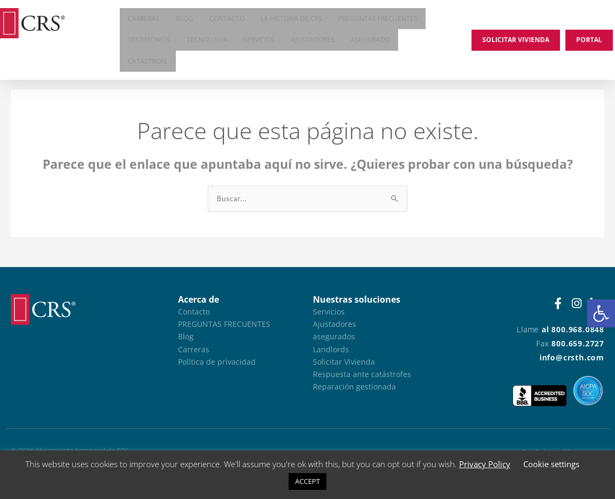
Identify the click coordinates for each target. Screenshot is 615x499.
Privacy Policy (484, 464)
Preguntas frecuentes (378, 19)
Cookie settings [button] (551, 464)
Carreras (144, 19)
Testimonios (149, 41)
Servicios (259, 41)
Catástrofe (148, 64)
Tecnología (207, 41)
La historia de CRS (291, 19)
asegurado (370, 41)
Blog (184, 19)
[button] (601, 313)
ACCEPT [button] (307, 481)
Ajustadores (312, 41)
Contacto (226, 19)
